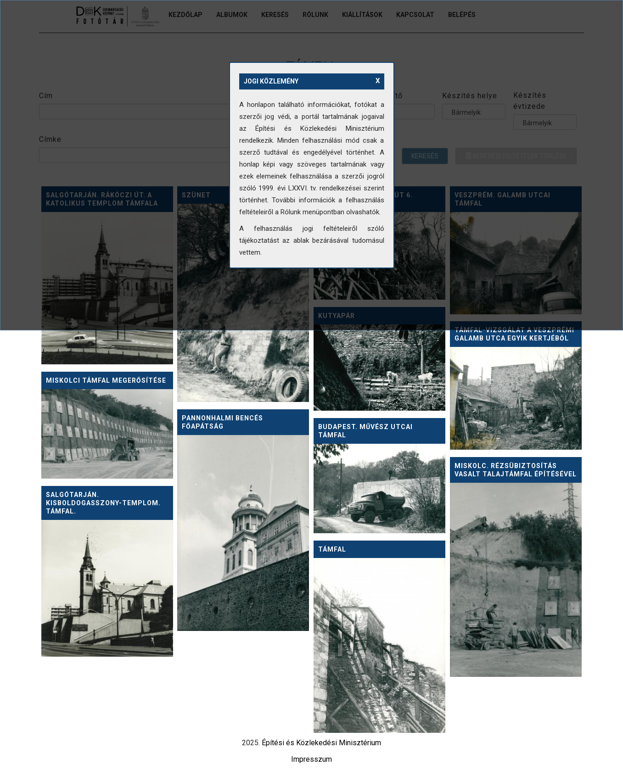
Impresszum (311, 759)
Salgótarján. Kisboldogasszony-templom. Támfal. (103, 503)
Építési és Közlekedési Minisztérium (321, 742)
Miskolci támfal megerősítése (106, 380)
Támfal (332, 549)
